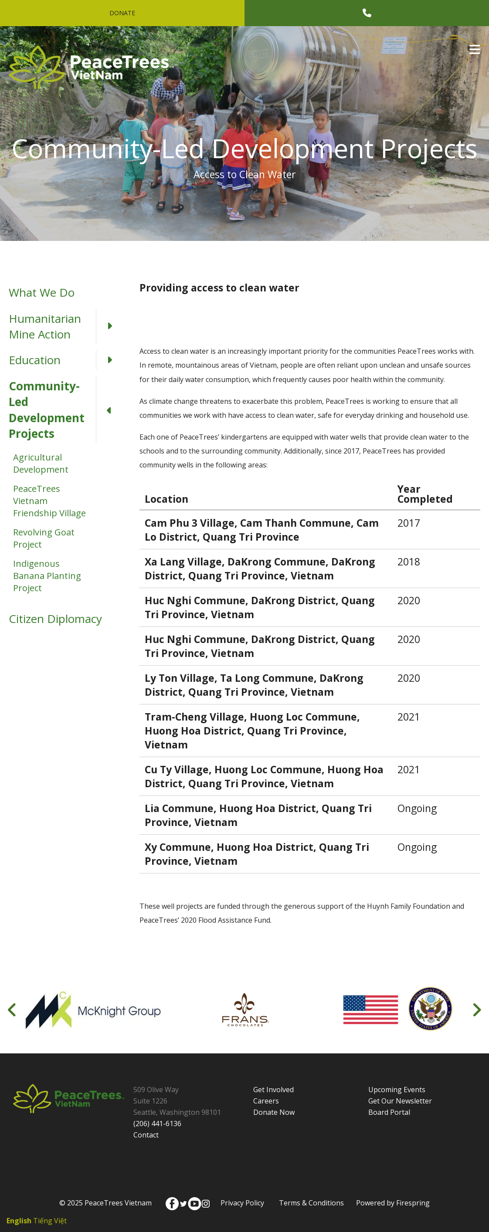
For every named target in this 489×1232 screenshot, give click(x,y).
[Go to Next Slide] (476, 1010)
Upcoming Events (396, 1089)
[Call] (367, 13)
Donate (122, 13)
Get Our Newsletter (400, 1101)
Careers (266, 1101)
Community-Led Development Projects (65, 409)
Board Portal (389, 1112)
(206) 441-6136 (157, 1123)
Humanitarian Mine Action (65, 326)
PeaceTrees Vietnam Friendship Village (49, 501)
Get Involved (273, 1089)
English (19, 1220)
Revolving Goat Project (44, 538)
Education (65, 359)
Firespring (413, 1203)
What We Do (42, 292)
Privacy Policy (242, 1203)
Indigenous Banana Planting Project (47, 576)
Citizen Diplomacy (55, 618)
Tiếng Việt (50, 1220)
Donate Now (274, 1112)
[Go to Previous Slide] (12, 1010)
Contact (146, 1135)
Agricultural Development (40, 463)
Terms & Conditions (311, 1203)
